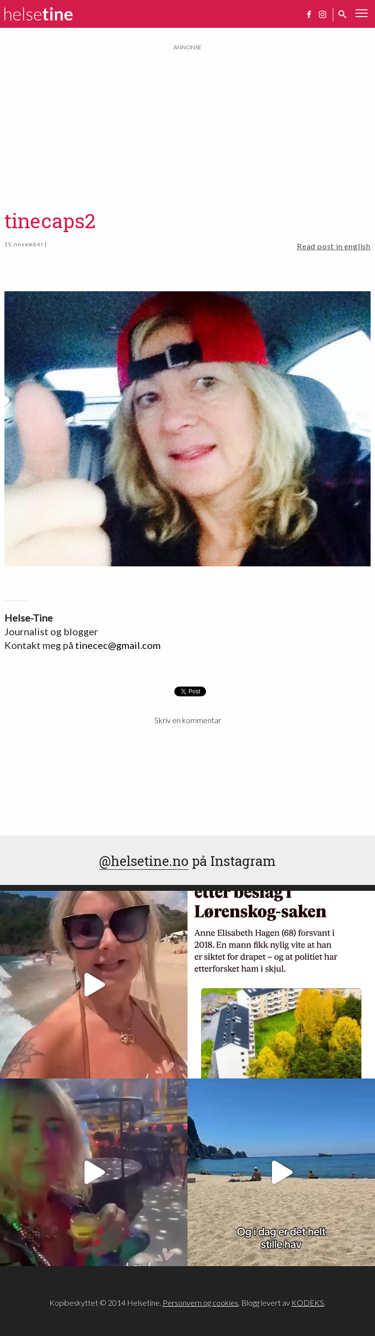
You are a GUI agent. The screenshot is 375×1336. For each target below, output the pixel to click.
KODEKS (308, 1302)
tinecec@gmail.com (118, 645)
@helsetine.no (143, 860)
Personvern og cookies (200, 1302)
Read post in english (334, 246)
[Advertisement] (187, 120)
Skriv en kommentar (187, 720)
